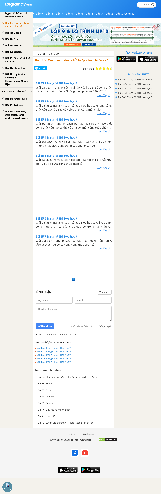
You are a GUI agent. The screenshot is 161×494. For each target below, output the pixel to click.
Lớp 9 (39, 13)
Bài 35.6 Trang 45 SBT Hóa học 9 (54, 354)
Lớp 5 (79, 13)
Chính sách (88, 434)
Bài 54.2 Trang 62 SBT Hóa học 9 (135, 97)
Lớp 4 (89, 13)
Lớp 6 (69, 13)
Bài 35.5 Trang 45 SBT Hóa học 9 (54, 351)
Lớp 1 (119, 13)
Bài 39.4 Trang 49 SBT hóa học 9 (135, 79)
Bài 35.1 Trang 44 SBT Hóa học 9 (54, 358)
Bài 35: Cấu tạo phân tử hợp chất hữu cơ (71, 60)
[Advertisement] (73, 193)
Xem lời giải (103, 95)
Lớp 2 (109, 13)
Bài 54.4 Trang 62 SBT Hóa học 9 (135, 88)
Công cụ (129, 13)
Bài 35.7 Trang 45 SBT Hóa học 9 (54, 347)
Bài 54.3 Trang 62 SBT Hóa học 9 (135, 92)
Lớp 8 (49, 13)
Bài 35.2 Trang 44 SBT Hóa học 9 (54, 361)
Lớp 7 (59, 13)
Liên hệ (72, 434)
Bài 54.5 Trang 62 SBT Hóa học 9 (135, 83)
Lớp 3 (99, 13)
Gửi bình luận (45, 326)
